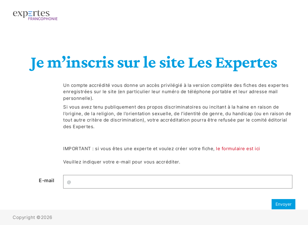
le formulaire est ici (238, 148)
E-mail (46, 180)
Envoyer (283, 204)
